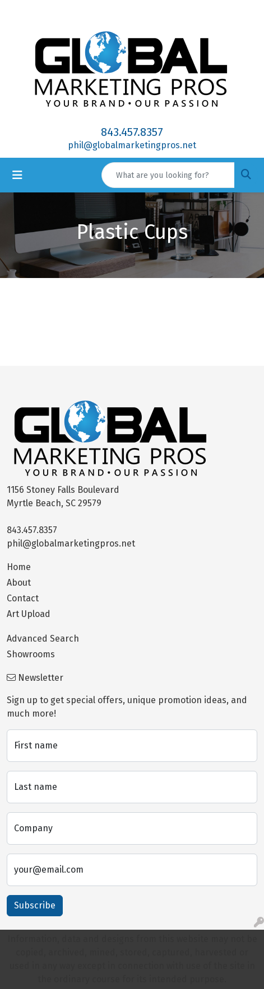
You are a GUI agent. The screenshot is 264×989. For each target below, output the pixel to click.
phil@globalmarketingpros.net (132, 145)
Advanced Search (43, 638)
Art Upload (28, 614)
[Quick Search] (168, 175)
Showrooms (31, 654)
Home (19, 567)
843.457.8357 (132, 132)
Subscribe (34, 905)
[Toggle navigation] (17, 175)
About (19, 582)
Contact (23, 598)
